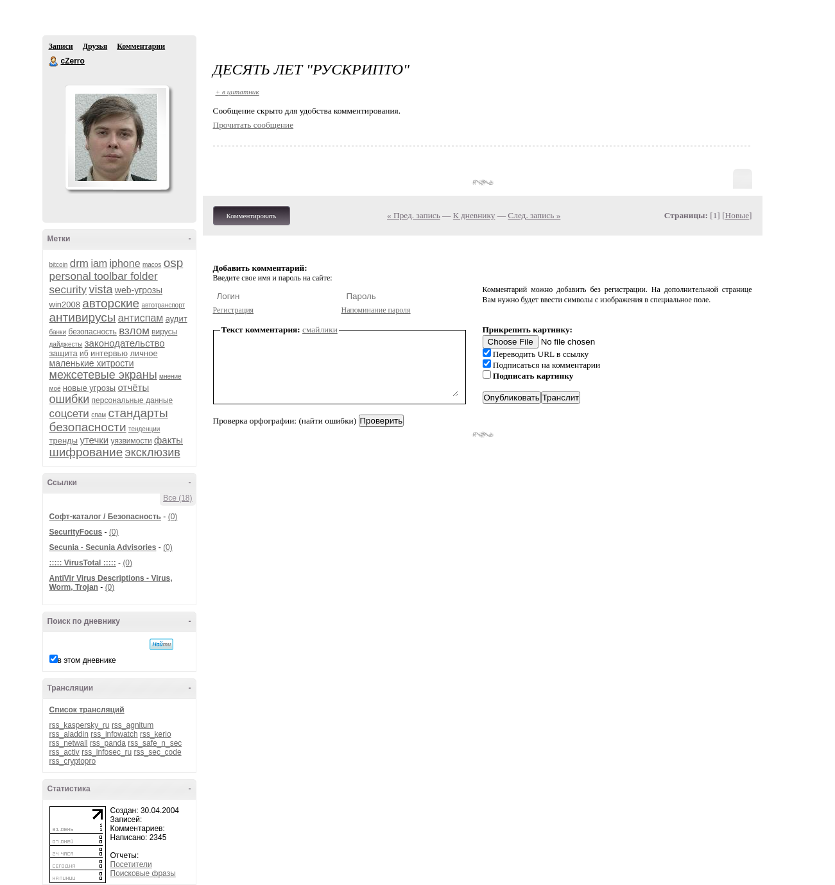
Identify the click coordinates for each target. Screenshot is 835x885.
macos (151, 264)
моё (55, 388)
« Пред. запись (413, 215)
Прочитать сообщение (253, 125)
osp (174, 263)
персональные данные (132, 400)
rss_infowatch (113, 734)
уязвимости (131, 440)
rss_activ (64, 752)
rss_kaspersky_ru (79, 725)
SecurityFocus (76, 532)
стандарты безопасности (108, 420)
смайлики (320, 329)
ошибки (69, 399)
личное (143, 353)
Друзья (95, 46)
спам (98, 414)
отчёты (134, 387)
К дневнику (474, 215)
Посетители (131, 864)
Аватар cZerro (117, 137)
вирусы (164, 331)
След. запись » (534, 215)
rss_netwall (68, 743)
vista (100, 289)
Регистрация (233, 309)
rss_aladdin (69, 734)
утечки (94, 439)
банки (58, 332)
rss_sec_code (158, 752)
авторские (110, 303)
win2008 (64, 304)
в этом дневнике (87, 660)
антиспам (141, 318)
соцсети (69, 414)
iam (98, 263)
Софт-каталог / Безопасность (105, 516)
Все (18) (177, 498)
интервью (109, 353)
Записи (61, 46)
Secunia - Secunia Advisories (103, 547)
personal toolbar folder (103, 276)
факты (168, 439)
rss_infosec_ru (107, 752)
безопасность (92, 331)
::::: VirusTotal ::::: (82, 562)
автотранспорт (163, 305)
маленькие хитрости (91, 363)
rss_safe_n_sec (155, 743)
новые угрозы (89, 388)
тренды (63, 440)
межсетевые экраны (103, 374)
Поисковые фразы (143, 873)
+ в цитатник (237, 92)
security (68, 290)
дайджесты (66, 344)
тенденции (144, 429)
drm (79, 263)
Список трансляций (87, 709)
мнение (170, 376)
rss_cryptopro (72, 761)
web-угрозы (138, 290)
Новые (737, 215)
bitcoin (58, 264)
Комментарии (141, 46)
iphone (125, 263)
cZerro (54, 61)
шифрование (86, 452)
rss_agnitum (132, 725)
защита (63, 353)
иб (84, 353)
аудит (176, 318)
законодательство (125, 343)
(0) (173, 516)
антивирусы (82, 317)
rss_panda (108, 743)
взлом (134, 331)
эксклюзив (152, 452)
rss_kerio (155, 734)
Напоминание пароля (376, 309)
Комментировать (252, 215)
